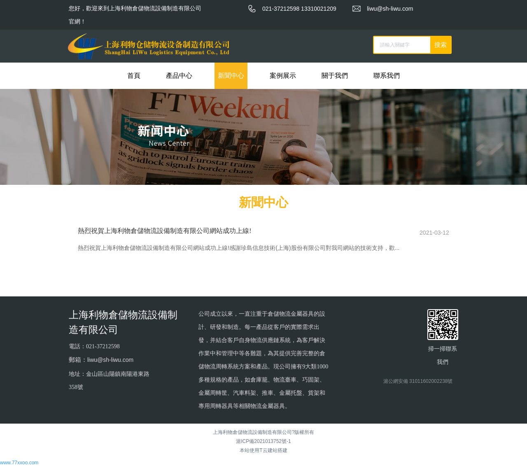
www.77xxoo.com (19, 462)
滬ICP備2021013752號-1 (263, 441)
